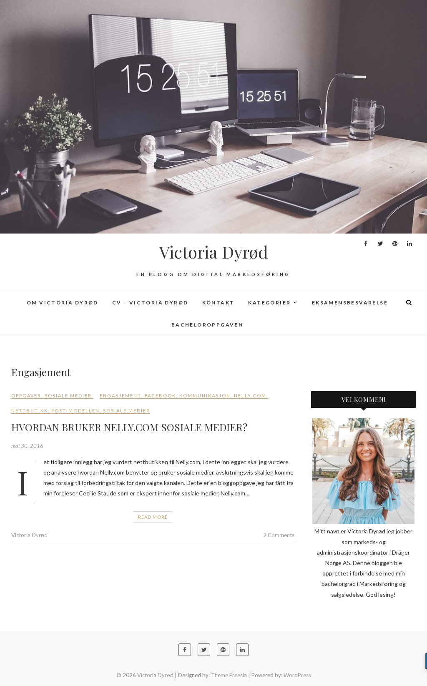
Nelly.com (250, 395)
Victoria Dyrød (213, 252)
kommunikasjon (205, 395)
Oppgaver (26, 395)
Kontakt (218, 302)
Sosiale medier (68, 395)
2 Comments (278, 535)
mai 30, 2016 (27, 445)
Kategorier (269, 302)
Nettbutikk (29, 410)
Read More (153, 517)
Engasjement (120, 395)
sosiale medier (126, 410)
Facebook (160, 395)
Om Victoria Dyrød (62, 302)
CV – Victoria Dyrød (150, 302)
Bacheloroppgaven (207, 325)
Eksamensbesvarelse (350, 302)
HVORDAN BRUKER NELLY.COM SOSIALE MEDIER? (129, 427)
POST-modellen (75, 410)
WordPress (297, 675)
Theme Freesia (229, 675)
